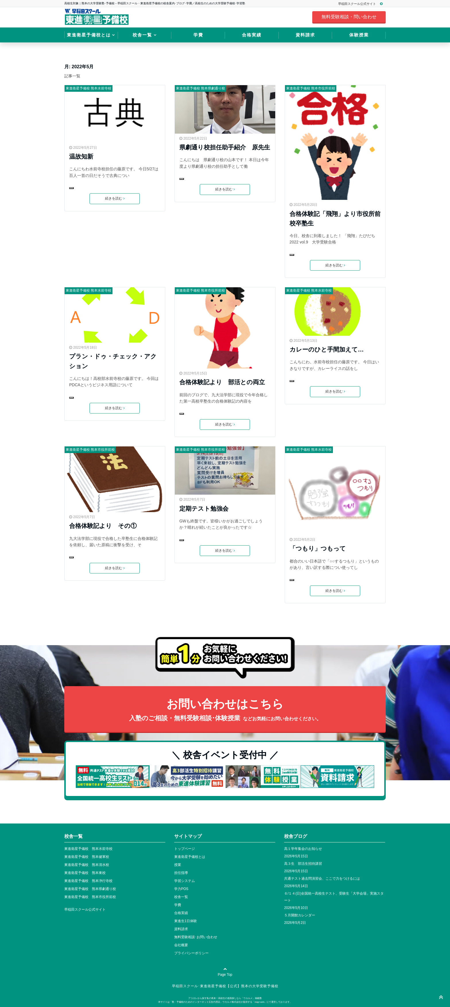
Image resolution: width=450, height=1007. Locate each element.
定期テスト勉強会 (203, 508)
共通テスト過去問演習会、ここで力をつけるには (322, 879)
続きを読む (115, 198)
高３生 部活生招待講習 (303, 864)
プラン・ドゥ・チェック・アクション (113, 361)
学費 (198, 34)
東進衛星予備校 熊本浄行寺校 (88, 881)
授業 (177, 865)
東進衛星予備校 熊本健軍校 (86, 857)
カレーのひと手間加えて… (327, 349)
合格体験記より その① (103, 525)
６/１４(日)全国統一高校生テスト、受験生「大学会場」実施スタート (334, 896)
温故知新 (81, 156)
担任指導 (181, 873)
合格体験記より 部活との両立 (222, 382)
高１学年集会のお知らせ (303, 849)
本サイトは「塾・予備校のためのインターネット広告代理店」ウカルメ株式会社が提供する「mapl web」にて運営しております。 (225, 1002)
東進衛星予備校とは (89, 34)
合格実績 (251, 34)
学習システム (184, 881)
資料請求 (305, 34)
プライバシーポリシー (191, 953)
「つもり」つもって (318, 548)
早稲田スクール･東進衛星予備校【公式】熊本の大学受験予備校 (225, 986)
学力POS (181, 889)
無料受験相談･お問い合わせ (195, 937)
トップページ (184, 849)
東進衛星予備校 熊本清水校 (86, 865)
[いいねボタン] (71, 188)
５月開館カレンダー (299, 915)
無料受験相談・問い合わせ (349, 16)
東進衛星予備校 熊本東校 (85, 873)
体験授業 (359, 34)
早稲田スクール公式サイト (363, 3)
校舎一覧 (142, 34)
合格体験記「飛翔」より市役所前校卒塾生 (335, 218)
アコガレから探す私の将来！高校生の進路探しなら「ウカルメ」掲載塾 (225, 998)
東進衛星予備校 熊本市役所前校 (310, 88)
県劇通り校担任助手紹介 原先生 (224, 147)
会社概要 (181, 945)
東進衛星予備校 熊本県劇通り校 (200, 88)
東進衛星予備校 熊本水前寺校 (88, 88)
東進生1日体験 (185, 921)
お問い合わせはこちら (225, 710)
